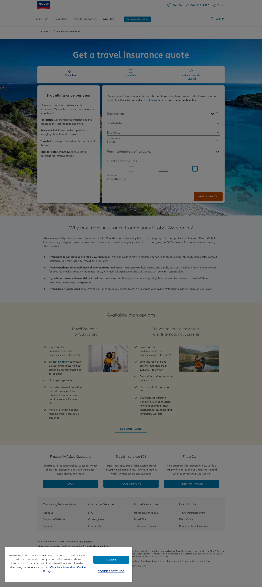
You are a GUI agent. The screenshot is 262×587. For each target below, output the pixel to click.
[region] (68, 564)
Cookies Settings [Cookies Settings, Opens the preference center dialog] (111, 571)
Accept (111, 559)
